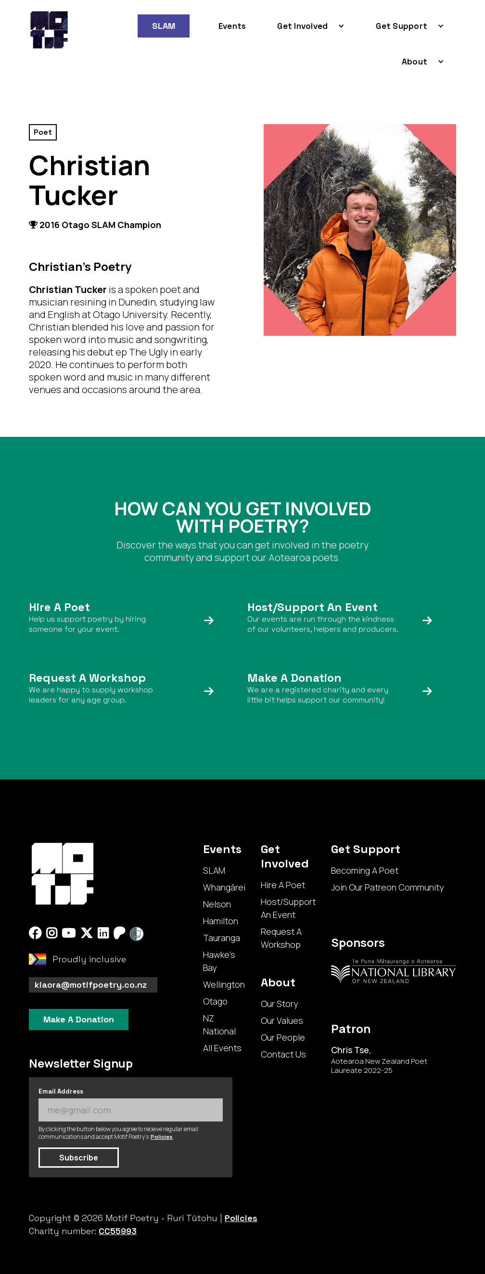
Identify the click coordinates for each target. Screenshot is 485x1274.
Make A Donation (78, 1019)
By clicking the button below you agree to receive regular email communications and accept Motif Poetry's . (118, 1133)
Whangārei (224, 887)
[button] (307, 26)
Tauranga (221, 937)
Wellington (224, 984)
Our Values (282, 1020)
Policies (162, 1137)
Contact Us (283, 1054)
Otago (215, 1001)
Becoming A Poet (364, 870)
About (414, 61)
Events (232, 26)
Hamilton (220, 921)
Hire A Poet (283, 885)
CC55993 (118, 1230)
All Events (222, 1048)
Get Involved (302, 26)
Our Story (279, 1003)
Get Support (401, 26)
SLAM (163, 25)
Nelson (217, 904)
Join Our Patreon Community (387, 887)
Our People (283, 1037)
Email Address (60, 1091)
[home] (49, 30)
